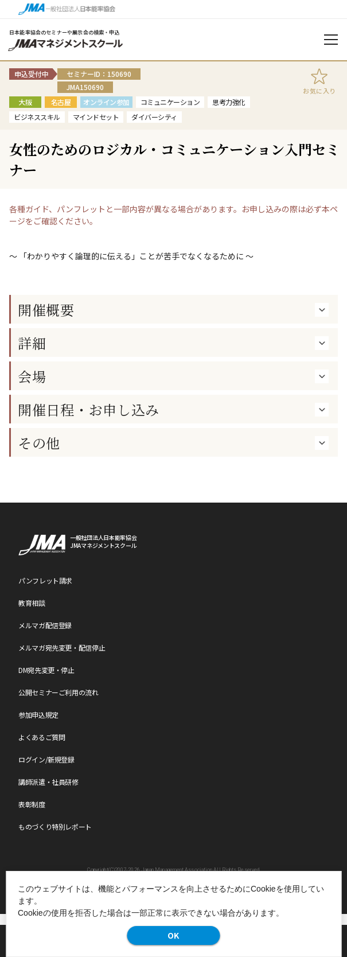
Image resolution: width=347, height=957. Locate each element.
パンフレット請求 (45, 580)
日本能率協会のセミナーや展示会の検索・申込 (64, 32)
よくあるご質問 (41, 737)
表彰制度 (31, 804)
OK (173, 935)
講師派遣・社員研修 (48, 782)
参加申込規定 (38, 714)
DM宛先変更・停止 (46, 670)
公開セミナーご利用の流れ (58, 692)
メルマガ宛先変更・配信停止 (61, 647)
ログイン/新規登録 (46, 759)
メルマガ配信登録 (45, 625)
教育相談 (31, 603)
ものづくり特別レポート (55, 826)
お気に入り (319, 90)
